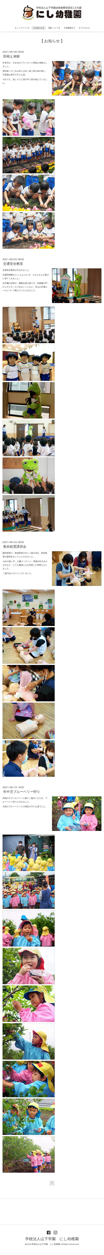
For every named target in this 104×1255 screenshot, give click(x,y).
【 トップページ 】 (22, 28)
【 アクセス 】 (84, 28)
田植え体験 (11, 56)
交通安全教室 (13, 263)
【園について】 (54, 28)
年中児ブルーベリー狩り (21, 791)
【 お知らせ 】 (39, 28)
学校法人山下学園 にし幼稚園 (52, 1239)
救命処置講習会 (14, 546)
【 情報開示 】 (69, 28)
